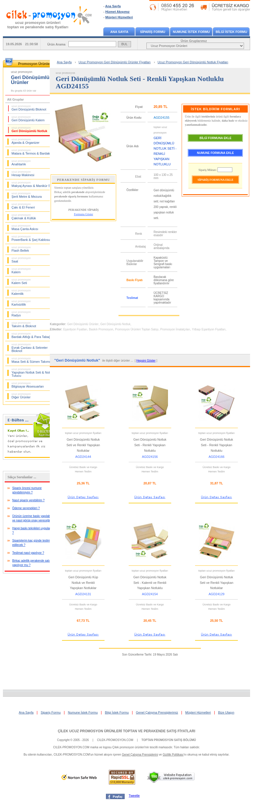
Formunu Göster (83, 214)
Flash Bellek (21, 249)
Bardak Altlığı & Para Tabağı (32, 335)
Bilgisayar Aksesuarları (28, 385)
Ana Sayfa (113, 6)
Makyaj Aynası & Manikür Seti (33, 184)
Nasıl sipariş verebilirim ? (28, 500)
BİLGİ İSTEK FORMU (231, 32)
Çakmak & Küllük (24, 216)
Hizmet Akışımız (117, 11)
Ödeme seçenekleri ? (26, 508)
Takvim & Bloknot (24, 324)
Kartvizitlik (21, 303)
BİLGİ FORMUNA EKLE (215, 138)
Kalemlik (21, 292)
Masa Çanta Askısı (25, 227)
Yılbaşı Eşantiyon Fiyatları (209, 329)
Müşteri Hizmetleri (119, 17)
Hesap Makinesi (23, 173)
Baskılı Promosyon (101, 329)
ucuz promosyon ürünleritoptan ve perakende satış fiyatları (37, 24)
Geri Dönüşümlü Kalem (28, 118)
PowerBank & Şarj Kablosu (31, 238)
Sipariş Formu (51, 712)
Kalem (21, 270)
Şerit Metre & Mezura (27, 195)
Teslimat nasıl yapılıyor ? (28, 552)
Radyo (21, 314)
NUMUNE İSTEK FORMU (191, 32)
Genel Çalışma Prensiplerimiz (157, 712)
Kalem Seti (21, 281)
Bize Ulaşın (226, 712)
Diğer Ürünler (21, 396)
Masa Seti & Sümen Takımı (31, 360)
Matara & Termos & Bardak (31, 152)
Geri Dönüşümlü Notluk (29, 129)
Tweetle (134, 795)
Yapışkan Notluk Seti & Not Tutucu (31, 372)
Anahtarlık (21, 163)
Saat (21, 260)
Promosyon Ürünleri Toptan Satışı (136, 329)
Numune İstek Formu (83, 712)
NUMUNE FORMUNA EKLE (215, 153)
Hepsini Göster (145, 360)
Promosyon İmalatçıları (175, 329)
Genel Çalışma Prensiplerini (140, 754)
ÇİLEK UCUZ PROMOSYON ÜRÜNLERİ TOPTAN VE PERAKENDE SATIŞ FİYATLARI (126, 731)
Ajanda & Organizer (26, 141)
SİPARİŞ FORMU (152, 32)
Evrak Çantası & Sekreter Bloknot (30, 348)
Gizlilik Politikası (173, 754)
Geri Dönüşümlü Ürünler (83, 324)
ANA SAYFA (119, 32)
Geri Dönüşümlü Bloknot (29, 108)
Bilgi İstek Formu (117, 712)
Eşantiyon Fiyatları (75, 329)
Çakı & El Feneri (23, 206)
